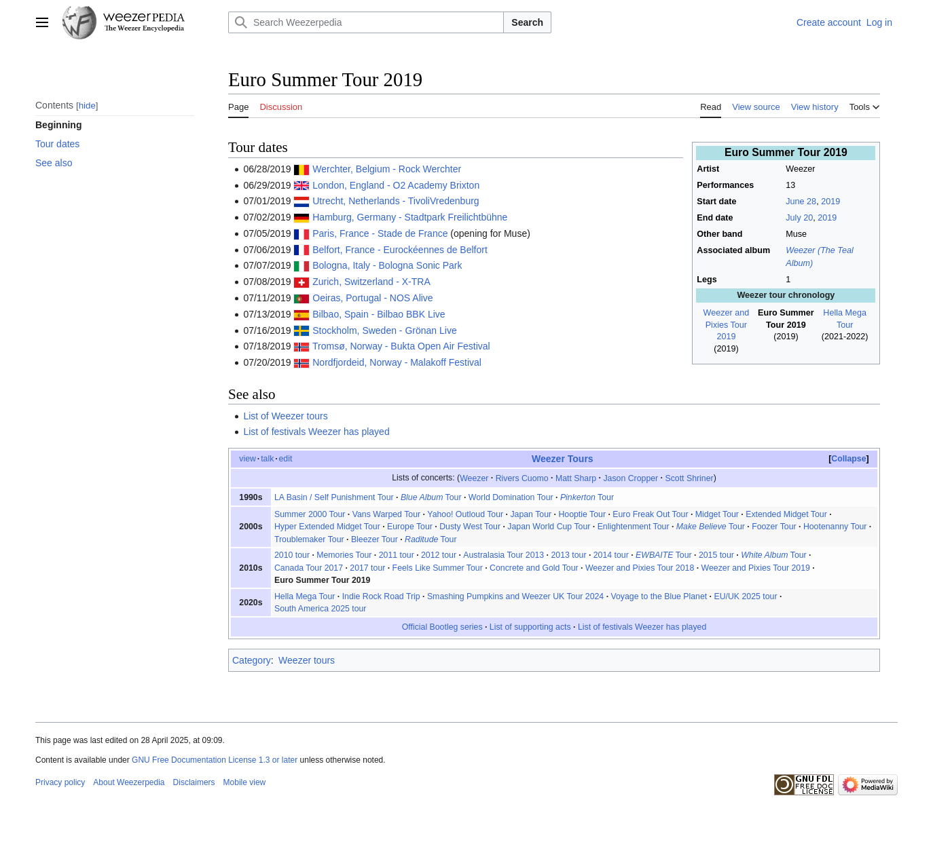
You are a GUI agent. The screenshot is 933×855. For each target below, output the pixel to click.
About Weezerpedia (128, 782)
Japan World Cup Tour (548, 526)
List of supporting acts (530, 627)
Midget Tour (717, 514)
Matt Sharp (575, 477)
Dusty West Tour (469, 526)
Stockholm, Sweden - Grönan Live (384, 330)
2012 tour (438, 555)
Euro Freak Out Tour (650, 514)
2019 (830, 201)
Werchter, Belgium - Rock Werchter (386, 169)
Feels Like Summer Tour (437, 568)
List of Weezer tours (285, 416)
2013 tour (568, 555)
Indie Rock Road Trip (381, 596)
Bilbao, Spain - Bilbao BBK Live (378, 314)
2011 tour (396, 555)
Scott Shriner (689, 477)
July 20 (799, 218)
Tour (431, 497)
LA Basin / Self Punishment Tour (334, 497)
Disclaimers (194, 782)
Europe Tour (410, 526)
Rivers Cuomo (522, 477)
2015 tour (716, 555)
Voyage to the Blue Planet (658, 596)
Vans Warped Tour (386, 514)
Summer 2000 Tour (309, 514)
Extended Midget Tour (786, 514)
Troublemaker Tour (309, 539)
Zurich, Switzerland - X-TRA (371, 281)
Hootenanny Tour (835, 526)
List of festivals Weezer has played (316, 431)
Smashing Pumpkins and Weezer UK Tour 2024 (515, 596)
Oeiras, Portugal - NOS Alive (372, 297)
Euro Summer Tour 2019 (322, 580)
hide (87, 105)
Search (527, 22)
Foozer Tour (774, 526)
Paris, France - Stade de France (379, 233)
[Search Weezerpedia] (366, 22)
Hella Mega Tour (304, 596)
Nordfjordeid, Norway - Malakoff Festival (396, 362)
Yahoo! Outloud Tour (465, 514)
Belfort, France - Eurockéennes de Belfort (400, 249)
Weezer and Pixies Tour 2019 (726, 324)
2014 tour (611, 555)
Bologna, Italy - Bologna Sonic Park (387, 265)
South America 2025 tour (320, 608)
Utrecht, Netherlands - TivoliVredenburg (395, 200)
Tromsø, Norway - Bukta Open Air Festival (401, 346)
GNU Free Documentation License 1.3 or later (214, 760)
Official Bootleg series (442, 627)
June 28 (801, 201)
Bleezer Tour (374, 539)
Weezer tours (306, 660)
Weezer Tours (562, 458)
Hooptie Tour (582, 514)
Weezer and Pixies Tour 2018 (639, 568)
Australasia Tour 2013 (503, 555)
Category (251, 660)
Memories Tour (343, 555)
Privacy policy (60, 782)
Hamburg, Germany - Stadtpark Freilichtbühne (409, 217)
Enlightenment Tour (634, 526)
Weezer (474, 477)
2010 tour (292, 555)
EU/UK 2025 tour (745, 596)
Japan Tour (530, 514)
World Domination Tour (511, 497)
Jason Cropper (630, 477)
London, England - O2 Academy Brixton (395, 185)
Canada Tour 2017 (308, 568)
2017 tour (367, 568)
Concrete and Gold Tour (534, 568)
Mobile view (244, 782)
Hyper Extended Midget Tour (327, 526)
